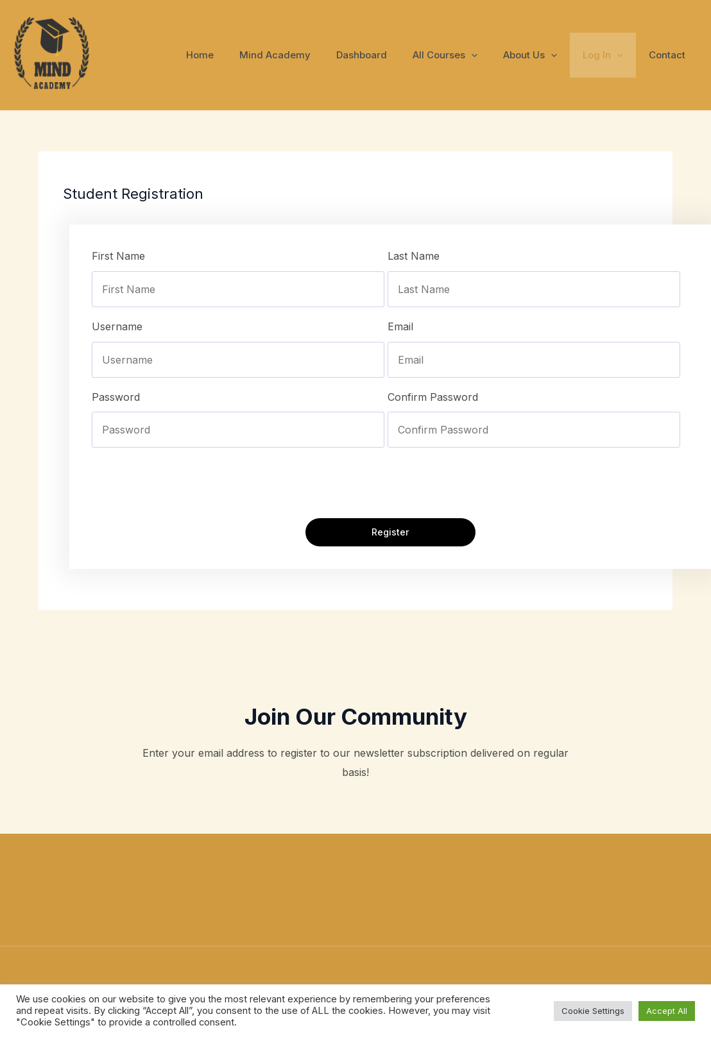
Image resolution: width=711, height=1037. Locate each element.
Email (400, 326)
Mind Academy (310, 55)
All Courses (467, 55)
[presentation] (189, 483)
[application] (494, 55)
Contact (670, 55)
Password (116, 397)
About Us (546, 55)
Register (390, 533)
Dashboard (390, 55)
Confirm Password (433, 397)
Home (241, 55)
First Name (118, 255)
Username (117, 326)
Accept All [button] (666, 1011)
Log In (612, 55)
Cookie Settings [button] (592, 1011)
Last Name (414, 255)
